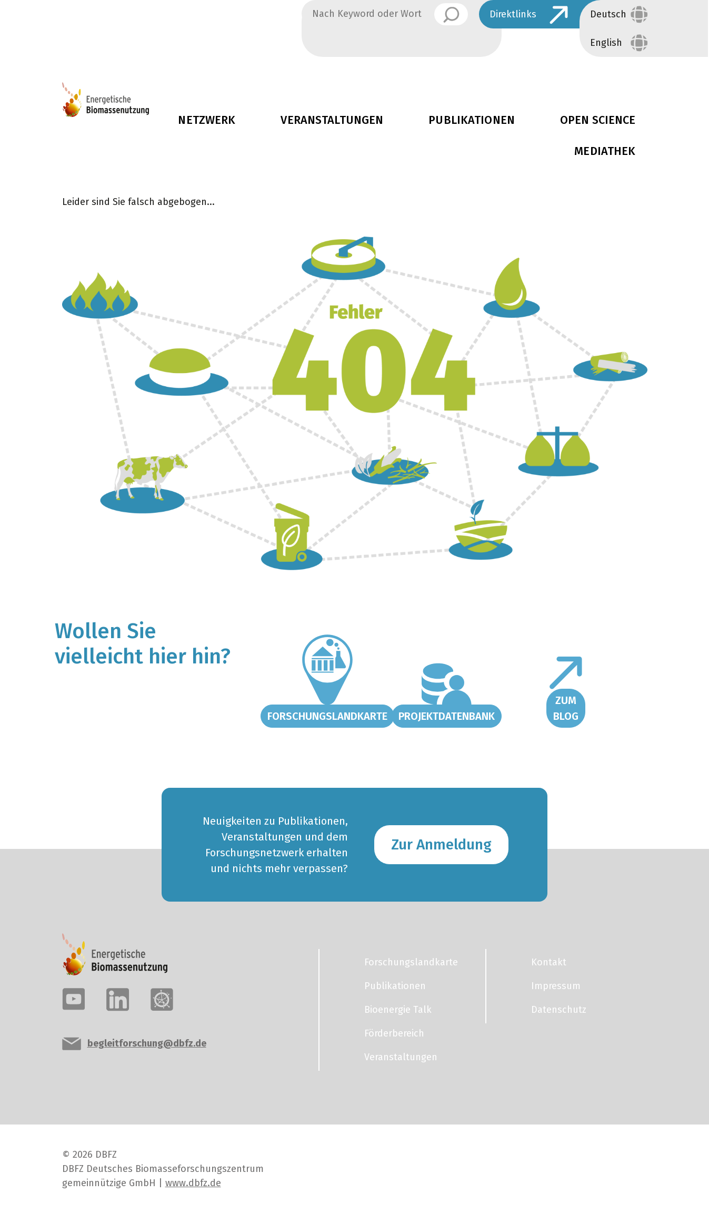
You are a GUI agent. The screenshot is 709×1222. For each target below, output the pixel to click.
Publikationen (471, 120)
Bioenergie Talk (398, 1009)
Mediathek (604, 151)
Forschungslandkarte (327, 716)
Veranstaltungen (332, 120)
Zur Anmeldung (441, 844)
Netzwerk (206, 120)
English (606, 42)
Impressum (556, 986)
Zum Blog (565, 708)
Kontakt (548, 962)
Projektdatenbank (446, 716)
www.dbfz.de (193, 1183)
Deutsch (608, 14)
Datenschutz (558, 1009)
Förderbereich (394, 1033)
